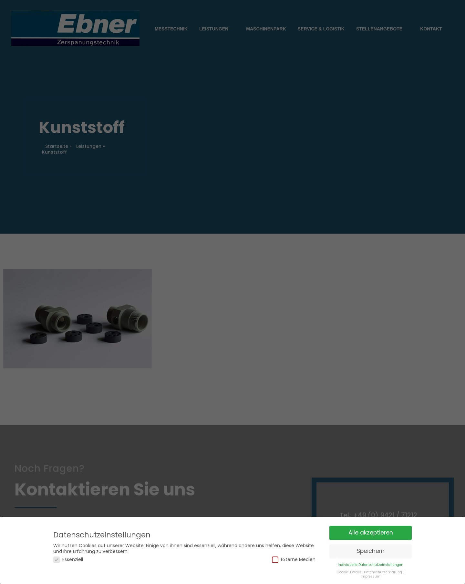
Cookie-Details (349, 565)
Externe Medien (293, 553)
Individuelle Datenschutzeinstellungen (370, 557)
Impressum (370, 569)
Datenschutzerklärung (383, 565)
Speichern (371, 544)
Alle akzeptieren (370, 526)
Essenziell (68, 553)
